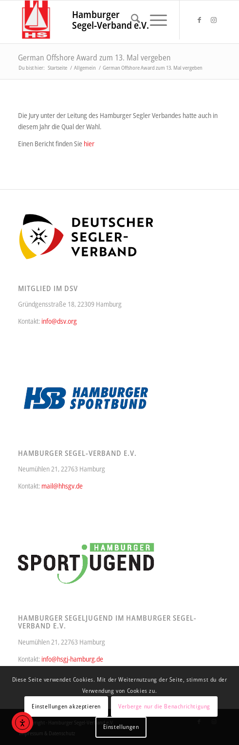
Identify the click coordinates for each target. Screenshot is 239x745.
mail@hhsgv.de (62, 485)
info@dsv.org (59, 321)
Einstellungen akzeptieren (66, 706)
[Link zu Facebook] (199, 20)
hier (89, 143)
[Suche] (130, 19)
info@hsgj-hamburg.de (72, 659)
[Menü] (153, 19)
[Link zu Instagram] (213, 20)
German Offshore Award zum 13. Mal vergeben (94, 57)
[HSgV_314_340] (99, 19)
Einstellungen (121, 727)
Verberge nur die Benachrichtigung (164, 706)
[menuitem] (130, 19)
